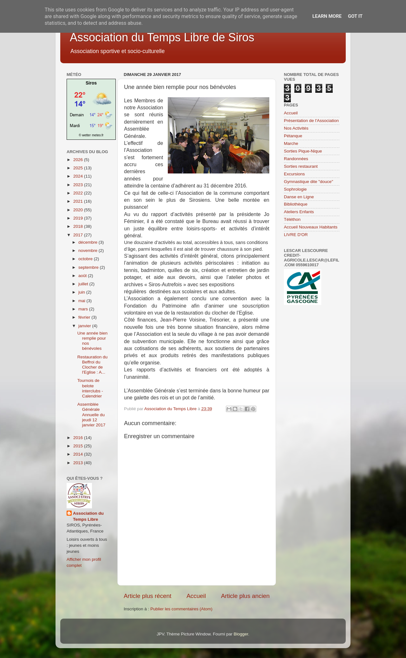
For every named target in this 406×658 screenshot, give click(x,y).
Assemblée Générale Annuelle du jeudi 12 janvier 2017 (91, 414)
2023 (78, 184)
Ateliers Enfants (299, 211)
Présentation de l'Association (311, 120)
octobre (86, 258)
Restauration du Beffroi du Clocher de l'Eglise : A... (92, 365)
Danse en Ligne (299, 196)
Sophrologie (295, 189)
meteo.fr (98, 135)
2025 (78, 168)
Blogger (240, 634)
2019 (78, 218)
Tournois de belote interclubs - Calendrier (90, 388)
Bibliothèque (295, 204)
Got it (355, 16)
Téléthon (292, 219)
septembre (89, 267)
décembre (88, 242)
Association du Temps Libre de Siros (162, 37)
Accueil (196, 596)
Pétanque (293, 135)
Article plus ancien (245, 596)
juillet (83, 284)
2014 (78, 454)
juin (82, 292)
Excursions (294, 174)
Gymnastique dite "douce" (308, 181)
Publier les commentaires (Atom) (181, 609)
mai (82, 300)
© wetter (85, 135)
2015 (78, 446)
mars (83, 309)
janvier (85, 325)
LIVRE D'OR (296, 234)
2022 (78, 193)
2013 (78, 462)
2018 (78, 226)
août (83, 275)
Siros (91, 82)
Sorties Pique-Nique (303, 151)
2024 (78, 176)
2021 (78, 201)
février (84, 317)
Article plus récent (147, 596)
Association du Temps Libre (88, 516)
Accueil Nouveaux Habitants (310, 227)
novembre (88, 250)
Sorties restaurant (301, 166)
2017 (78, 235)
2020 (78, 209)
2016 (78, 437)
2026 (78, 159)
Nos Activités (296, 128)
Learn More (327, 16)
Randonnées (296, 158)
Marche (291, 143)
